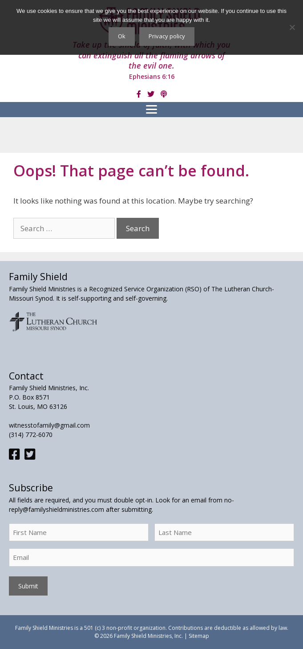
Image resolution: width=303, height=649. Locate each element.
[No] (291, 27)
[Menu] (151, 109)
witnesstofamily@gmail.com (49, 425)
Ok (121, 36)
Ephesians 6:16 (151, 76)
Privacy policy (167, 36)
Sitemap (199, 636)
